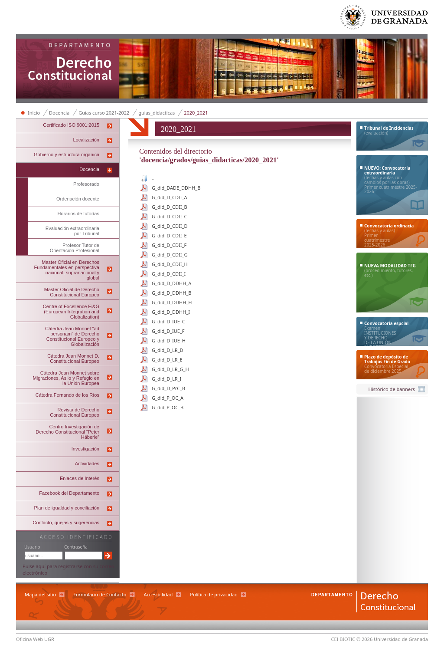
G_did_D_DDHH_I (171, 312)
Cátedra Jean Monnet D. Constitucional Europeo (73, 358)
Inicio (34, 112)
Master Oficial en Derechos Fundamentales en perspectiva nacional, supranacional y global (66, 270)
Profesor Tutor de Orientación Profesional (74, 248)
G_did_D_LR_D (167, 350)
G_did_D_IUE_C (168, 321)
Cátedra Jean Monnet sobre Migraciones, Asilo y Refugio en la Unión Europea (66, 378)
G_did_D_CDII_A (169, 197)
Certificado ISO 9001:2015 (71, 125)
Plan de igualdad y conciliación (66, 507)
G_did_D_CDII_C (169, 216)
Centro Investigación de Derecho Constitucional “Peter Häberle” (67, 432)
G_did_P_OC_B (167, 407)
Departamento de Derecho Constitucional (67, 69)
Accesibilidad (158, 594)
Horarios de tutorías (78, 213)
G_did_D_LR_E (167, 359)
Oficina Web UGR (35, 639)
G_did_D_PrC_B (168, 388)
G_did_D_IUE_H (169, 340)
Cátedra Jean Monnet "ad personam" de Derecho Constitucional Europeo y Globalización (72, 336)
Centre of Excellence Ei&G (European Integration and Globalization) (71, 311)
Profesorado (86, 184)
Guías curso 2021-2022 (103, 112)
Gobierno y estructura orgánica (66, 154)
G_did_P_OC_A (167, 398)
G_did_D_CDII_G (169, 254)
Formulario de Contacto (99, 594)
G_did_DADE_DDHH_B (176, 187)
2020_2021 (196, 112)
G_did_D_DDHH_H (172, 302)
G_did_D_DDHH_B (171, 292)
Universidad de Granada (384, 19)
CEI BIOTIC (343, 639)
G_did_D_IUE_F (168, 331)
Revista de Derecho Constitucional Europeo (74, 412)
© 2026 (364, 639)
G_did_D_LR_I (166, 378)
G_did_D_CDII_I (169, 273)
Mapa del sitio (40, 594)
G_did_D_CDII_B (169, 207)
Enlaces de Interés (79, 478)
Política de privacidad (214, 594)
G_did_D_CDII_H (170, 264)
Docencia (59, 112)
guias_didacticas (156, 112)
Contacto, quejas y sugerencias (66, 522)
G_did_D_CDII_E (169, 235)
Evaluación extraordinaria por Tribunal (72, 231)
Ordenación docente (77, 198)
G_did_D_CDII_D (169, 226)
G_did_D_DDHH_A (171, 283)
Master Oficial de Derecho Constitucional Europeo (71, 292)
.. (153, 178)
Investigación (85, 448)
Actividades (87, 463)
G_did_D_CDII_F (169, 245)
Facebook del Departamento (69, 493)
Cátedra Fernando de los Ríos (67, 395)
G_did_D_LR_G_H (170, 369)
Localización (86, 139)
